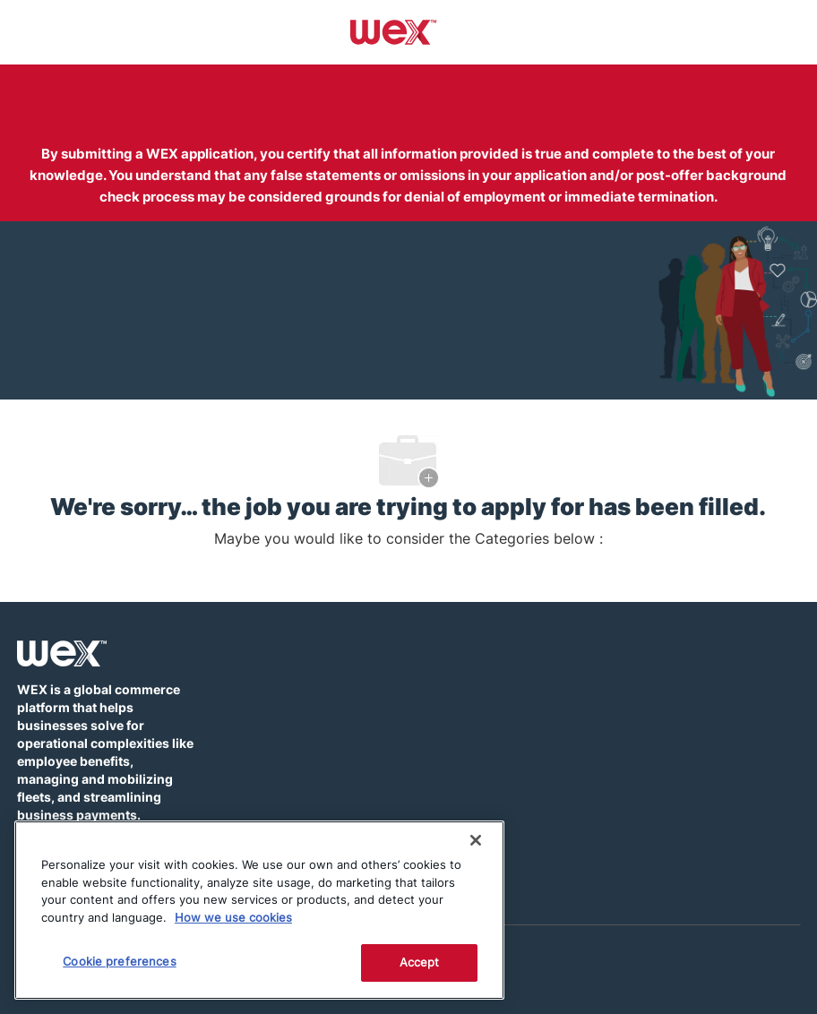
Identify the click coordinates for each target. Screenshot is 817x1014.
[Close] (475, 840)
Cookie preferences (119, 961)
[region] (259, 910)
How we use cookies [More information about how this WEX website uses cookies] (233, 917)
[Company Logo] (393, 31)
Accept (420, 962)
